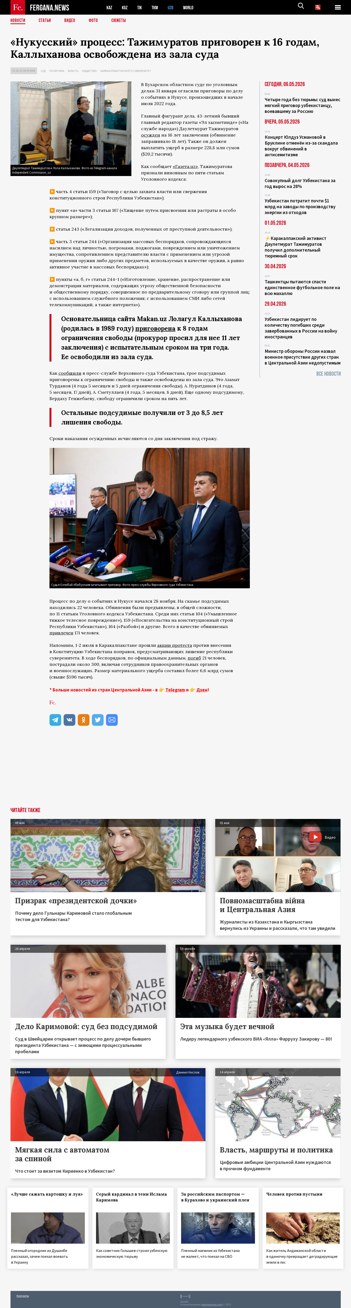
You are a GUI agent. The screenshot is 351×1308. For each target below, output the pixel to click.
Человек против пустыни (297, 1194)
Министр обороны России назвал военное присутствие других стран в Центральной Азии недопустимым (303, 357)
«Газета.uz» (185, 166)
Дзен (201, 689)
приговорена (156, 328)
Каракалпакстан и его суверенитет (125, 71)
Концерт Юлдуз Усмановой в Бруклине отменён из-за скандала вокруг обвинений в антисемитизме (301, 145)
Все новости (328, 373)
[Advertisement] (175, 771)
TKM (157, 7)
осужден (150, 135)
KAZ (110, 7)
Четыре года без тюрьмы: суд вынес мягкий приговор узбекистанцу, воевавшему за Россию (302, 105)
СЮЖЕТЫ (121, 20)
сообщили (69, 373)
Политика (56, 71)
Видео (71, 20)
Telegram (175, 689)
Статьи (45, 20)
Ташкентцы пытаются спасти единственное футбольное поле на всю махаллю (302, 287)
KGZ (126, 7)
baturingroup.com (211, 1302)
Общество (89, 71)
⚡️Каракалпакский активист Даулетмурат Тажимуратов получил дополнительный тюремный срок (295, 247)
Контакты (23, 1294)
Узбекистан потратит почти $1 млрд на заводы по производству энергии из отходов (300, 206)
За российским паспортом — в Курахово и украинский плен (216, 1200)
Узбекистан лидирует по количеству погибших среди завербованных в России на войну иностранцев (301, 328)
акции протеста (174, 645)
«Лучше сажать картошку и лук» (42, 1197)
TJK (141, 7)
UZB (174, 7)
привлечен (61, 632)
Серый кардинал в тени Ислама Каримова (125, 1197)
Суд (43, 71)
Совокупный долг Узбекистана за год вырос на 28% (300, 183)
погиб (194, 657)
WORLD (192, 7)
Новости (18, 20)
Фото (95, 20)
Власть (73, 71)
